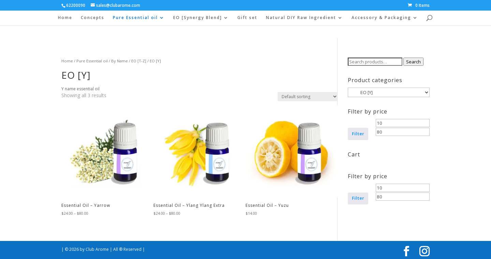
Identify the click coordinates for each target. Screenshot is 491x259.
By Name (119, 60)
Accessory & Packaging (381, 17)
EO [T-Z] (138, 60)
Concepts (92, 17)
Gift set (247, 17)
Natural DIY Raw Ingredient (301, 17)
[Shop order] (308, 96)
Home (65, 17)
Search (413, 62)
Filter (358, 134)
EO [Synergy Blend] (197, 17)
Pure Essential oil (135, 17)
